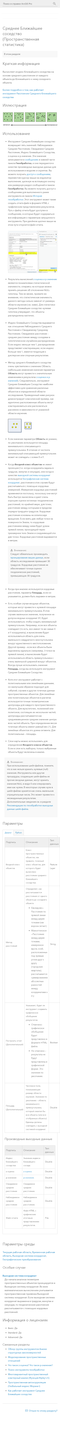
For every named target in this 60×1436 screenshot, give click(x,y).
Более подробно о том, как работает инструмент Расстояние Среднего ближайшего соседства (29, 94)
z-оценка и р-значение (45, 279)
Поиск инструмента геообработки (26, 1370)
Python (18, 832)
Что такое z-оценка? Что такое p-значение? (30, 1365)
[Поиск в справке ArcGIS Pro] (27, 3)
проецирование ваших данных (26, 557)
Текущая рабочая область (17, 1252)
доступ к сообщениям (38, 174)
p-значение (28, 1177)
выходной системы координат (34, 475)
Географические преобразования (22, 1259)
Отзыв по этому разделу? (43, 1410)
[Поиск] (54, 3)
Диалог (8, 832)
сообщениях (31, 159)
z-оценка (27, 1171)
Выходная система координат (29, 1255)
